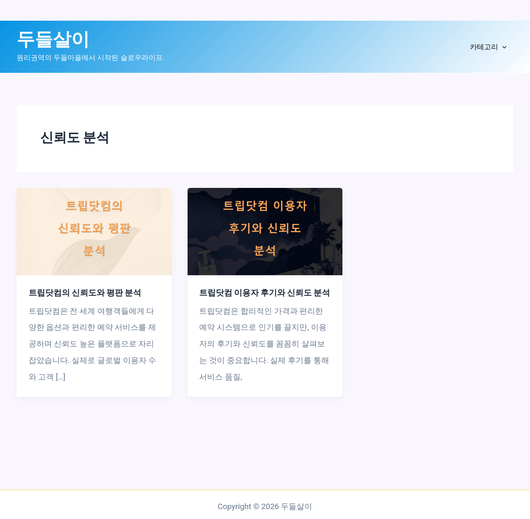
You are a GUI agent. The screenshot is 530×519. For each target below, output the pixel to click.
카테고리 (488, 46)
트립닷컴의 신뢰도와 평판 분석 (85, 293)
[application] (502, 46)
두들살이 (53, 39)
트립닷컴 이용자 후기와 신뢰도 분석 (264, 293)
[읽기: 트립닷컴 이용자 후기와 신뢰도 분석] (265, 231)
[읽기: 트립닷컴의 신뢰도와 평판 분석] (94, 231)
